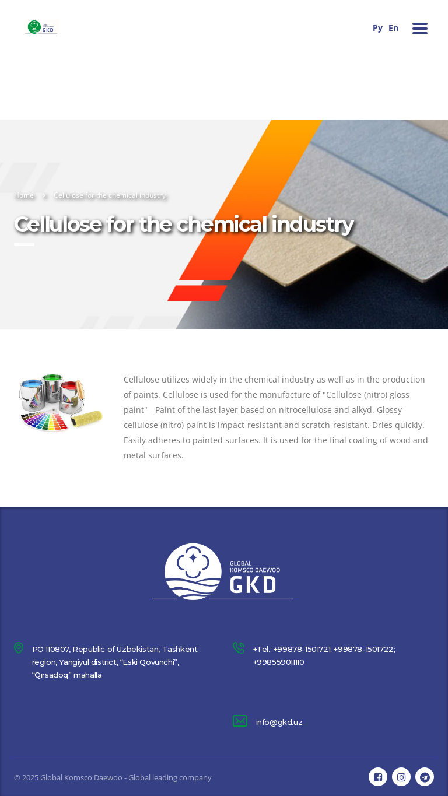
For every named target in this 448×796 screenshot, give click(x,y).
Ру (378, 27)
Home (24, 195)
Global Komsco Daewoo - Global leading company (126, 777)
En (393, 27)
